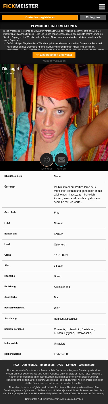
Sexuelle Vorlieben (14, 329)
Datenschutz (29, 364)
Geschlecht (10, 212)
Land (7, 244)
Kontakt (71, 364)
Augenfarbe (10, 297)
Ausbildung (10, 318)
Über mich (9, 187)
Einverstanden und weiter (54, 54)
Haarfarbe (9, 276)
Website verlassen (54, 60)
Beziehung (10, 286)
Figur (7, 223)
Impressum (47, 364)
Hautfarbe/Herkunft (14, 307)
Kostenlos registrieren (40, 17)
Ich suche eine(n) (13, 176)
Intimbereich (10, 343)
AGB (60, 364)
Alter (7, 265)
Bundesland (10, 233)
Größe (7, 255)
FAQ (16, 364)
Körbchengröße (12, 354)
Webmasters (86, 364)
